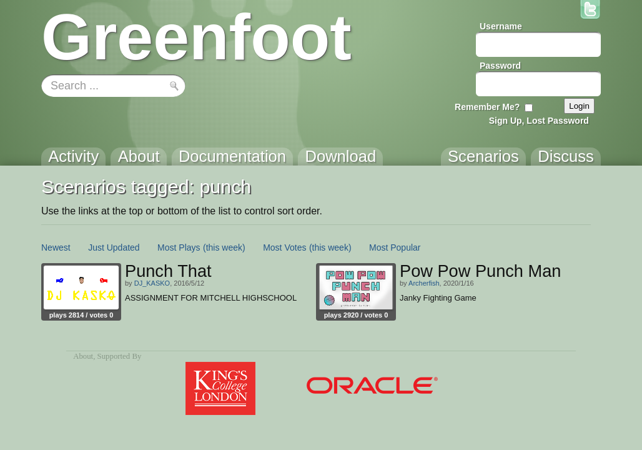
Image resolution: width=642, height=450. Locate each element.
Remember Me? (487, 107)
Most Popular (394, 247)
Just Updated (114, 247)
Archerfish (424, 283)
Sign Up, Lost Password (539, 121)
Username (501, 26)
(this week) (224, 247)
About (83, 356)
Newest (56, 247)
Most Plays (178, 247)
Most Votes (284, 247)
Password (500, 66)
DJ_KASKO (152, 283)
